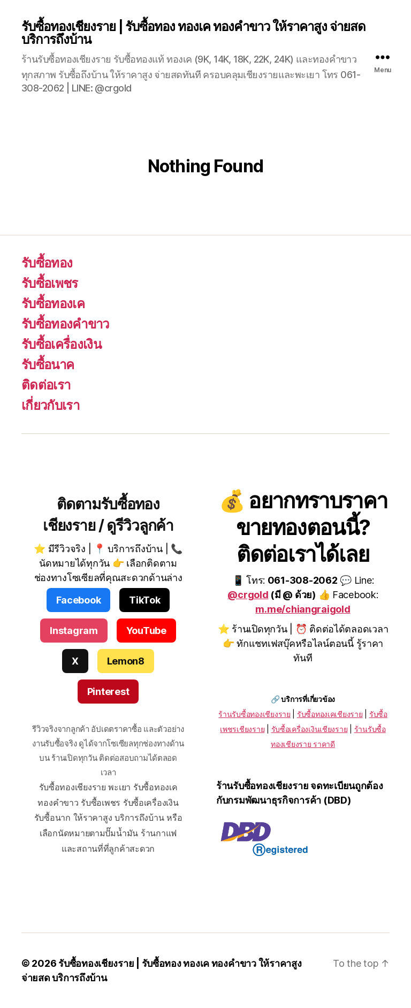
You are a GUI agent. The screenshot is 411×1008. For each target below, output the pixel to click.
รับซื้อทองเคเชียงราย (330, 714)
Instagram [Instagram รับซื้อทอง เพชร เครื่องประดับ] (74, 630)
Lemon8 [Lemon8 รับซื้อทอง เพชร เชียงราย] (125, 661)
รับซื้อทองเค (53, 303)
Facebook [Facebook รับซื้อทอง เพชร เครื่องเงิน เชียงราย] (78, 600)
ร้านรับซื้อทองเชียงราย (254, 714)
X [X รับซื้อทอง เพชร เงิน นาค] (75, 661)
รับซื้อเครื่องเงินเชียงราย (309, 729)
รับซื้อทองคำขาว (65, 324)
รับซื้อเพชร (49, 283)
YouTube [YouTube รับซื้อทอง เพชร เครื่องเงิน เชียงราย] (146, 630)
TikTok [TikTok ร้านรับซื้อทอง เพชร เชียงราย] (144, 600)
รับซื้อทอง (46, 263)
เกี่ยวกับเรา (50, 405)
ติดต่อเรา (45, 385)
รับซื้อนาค (47, 364)
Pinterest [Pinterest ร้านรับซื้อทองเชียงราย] (108, 691)
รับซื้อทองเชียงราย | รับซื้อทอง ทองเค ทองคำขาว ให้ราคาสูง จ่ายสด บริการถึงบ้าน (193, 33)
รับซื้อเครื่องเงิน (61, 344)
